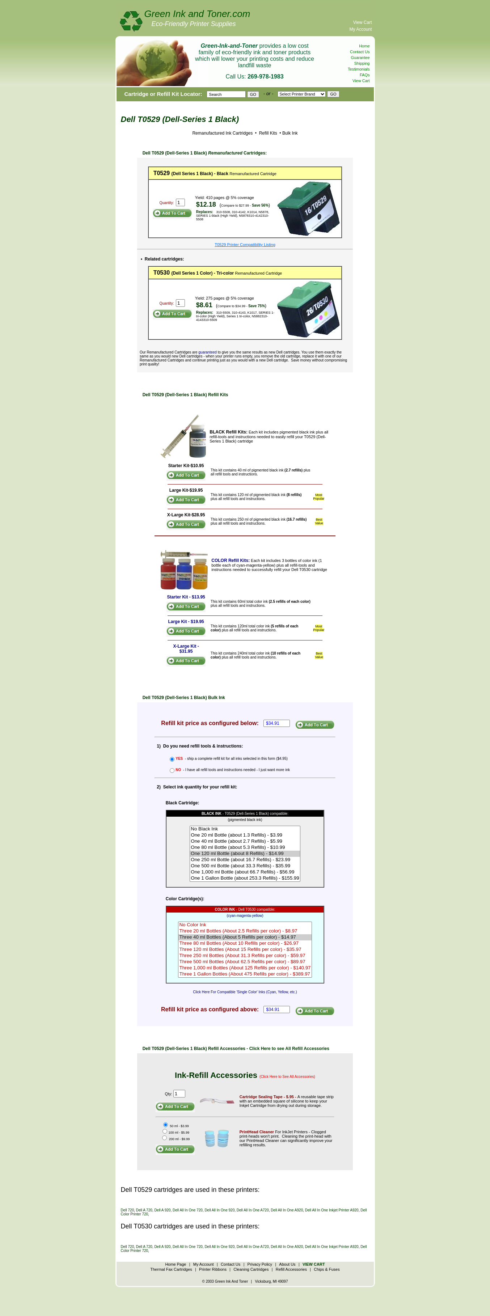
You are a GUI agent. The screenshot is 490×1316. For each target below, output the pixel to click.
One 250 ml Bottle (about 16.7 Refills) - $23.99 (245, 860)
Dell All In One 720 (188, 1210)
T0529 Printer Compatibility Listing (245, 244)
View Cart (362, 22)
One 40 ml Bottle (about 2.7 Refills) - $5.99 (245, 841)
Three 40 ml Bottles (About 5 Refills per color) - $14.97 (244, 937)
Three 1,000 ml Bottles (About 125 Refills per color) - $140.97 (244, 968)
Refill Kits (267, 133)
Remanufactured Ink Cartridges (222, 133)
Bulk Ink (290, 133)
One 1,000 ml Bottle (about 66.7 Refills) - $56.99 (245, 872)
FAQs (365, 75)
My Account (360, 29)
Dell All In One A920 (287, 1210)
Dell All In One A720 (253, 1210)
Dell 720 (127, 1210)
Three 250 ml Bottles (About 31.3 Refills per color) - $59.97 (244, 956)
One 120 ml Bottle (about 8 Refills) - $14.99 (245, 854)
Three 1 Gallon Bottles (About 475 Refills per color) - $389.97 (244, 974)
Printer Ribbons (213, 1269)
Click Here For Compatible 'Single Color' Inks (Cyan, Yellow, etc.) (245, 992)
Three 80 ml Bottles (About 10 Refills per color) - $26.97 (244, 943)
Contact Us (359, 52)
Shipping (362, 63)
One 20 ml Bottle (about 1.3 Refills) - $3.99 (245, 835)
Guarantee (360, 57)
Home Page (175, 1264)
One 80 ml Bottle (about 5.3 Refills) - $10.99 (245, 848)
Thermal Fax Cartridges (171, 1269)
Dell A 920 (162, 1210)
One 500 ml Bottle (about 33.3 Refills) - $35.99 (245, 866)
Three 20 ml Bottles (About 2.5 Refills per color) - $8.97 (244, 931)
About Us (287, 1264)
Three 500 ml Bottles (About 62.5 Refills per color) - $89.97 (244, 962)
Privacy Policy (260, 1264)
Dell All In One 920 (219, 1210)
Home (364, 46)
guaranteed (207, 352)
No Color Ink (244, 925)
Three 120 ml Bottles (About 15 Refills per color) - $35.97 (244, 950)
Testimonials (359, 69)
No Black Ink (245, 829)
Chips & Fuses (327, 1269)
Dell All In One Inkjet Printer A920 (332, 1210)
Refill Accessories (291, 1269)
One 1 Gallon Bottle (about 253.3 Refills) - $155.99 (245, 878)
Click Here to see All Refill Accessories (289, 1048)
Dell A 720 (144, 1210)
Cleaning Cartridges (251, 1269)
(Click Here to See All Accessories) (287, 1077)
